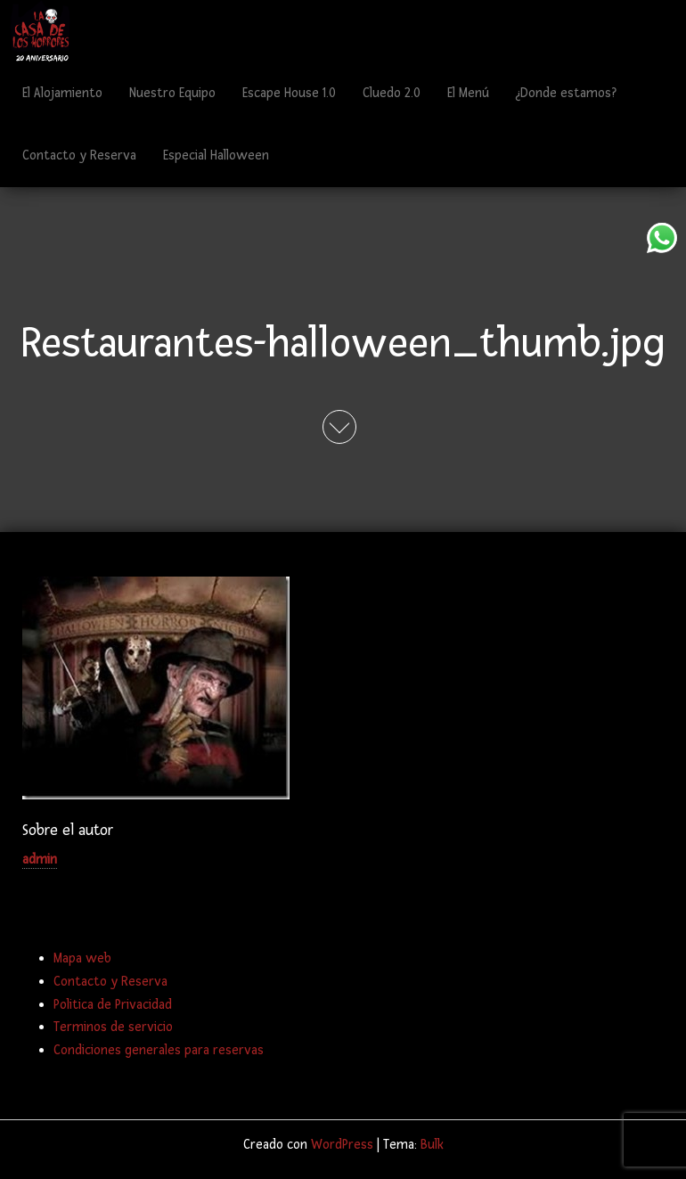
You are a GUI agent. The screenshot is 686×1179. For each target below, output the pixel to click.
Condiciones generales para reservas (158, 1050)
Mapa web (82, 958)
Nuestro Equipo (172, 93)
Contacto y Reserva (79, 155)
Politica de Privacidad (112, 1004)
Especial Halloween (216, 155)
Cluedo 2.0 (392, 93)
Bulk (432, 1144)
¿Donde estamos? (566, 93)
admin (39, 859)
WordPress (342, 1144)
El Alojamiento (62, 93)
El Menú (468, 93)
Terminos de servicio (113, 1027)
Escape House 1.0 (289, 93)
